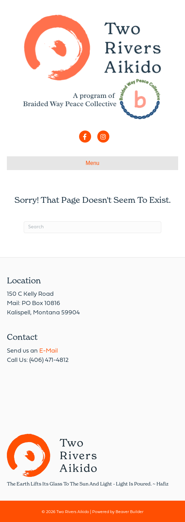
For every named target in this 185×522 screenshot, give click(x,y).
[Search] (92, 227)
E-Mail (48, 351)
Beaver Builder (129, 512)
